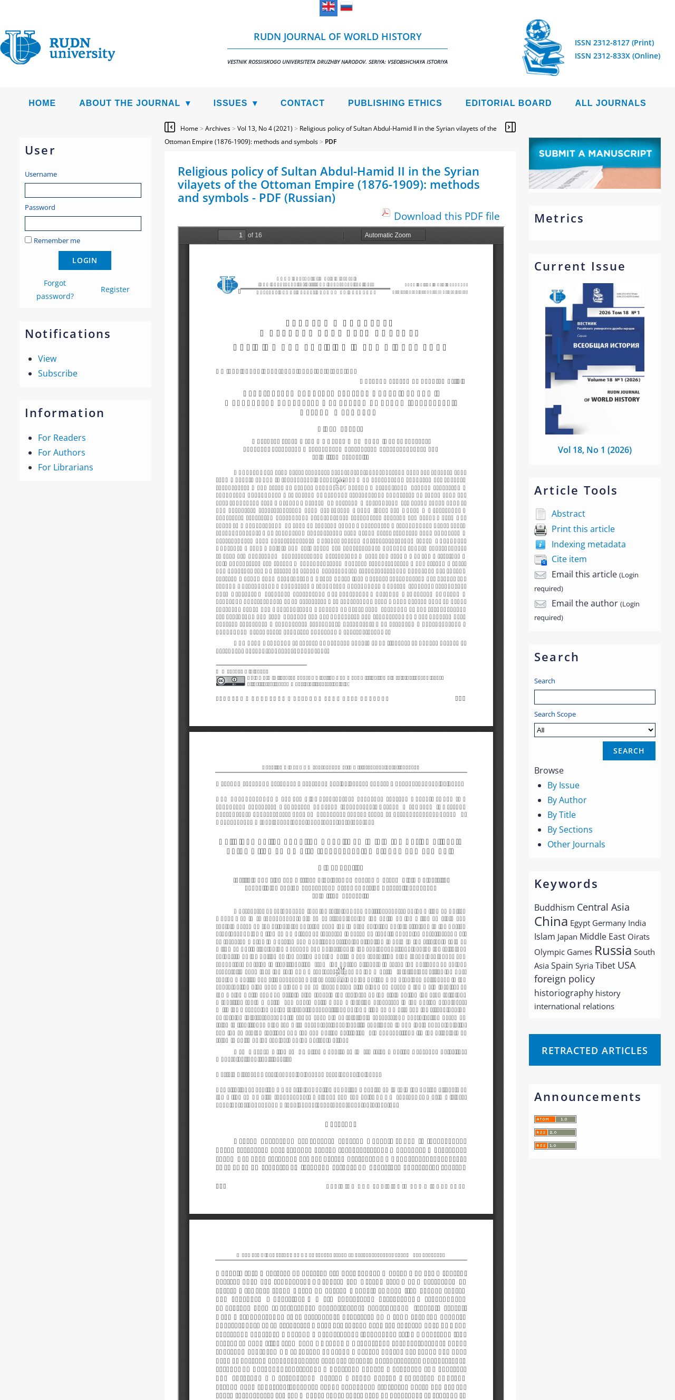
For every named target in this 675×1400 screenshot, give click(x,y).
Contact (303, 103)
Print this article (583, 529)
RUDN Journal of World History (337, 47)
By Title (561, 814)
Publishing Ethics (395, 103)
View (47, 358)
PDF (330, 141)
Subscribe (58, 373)
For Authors (61, 452)
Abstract (568, 513)
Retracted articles (595, 1050)
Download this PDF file (447, 216)
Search (544, 680)
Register (115, 289)
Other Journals (576, 844)
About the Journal (129, 103)
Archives (217, 128)
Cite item (569, 559)
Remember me (57, 240)
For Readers (62, 437)
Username (41, 174)
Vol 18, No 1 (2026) (595, 450)
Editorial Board (509, 103)
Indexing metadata (589, 544)
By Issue (563, 785)
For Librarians (65, 467)
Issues (231, 103)
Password (40, 207)
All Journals (611, 103)
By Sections (570, 829)
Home (42, 103)
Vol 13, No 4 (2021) (265, 128)
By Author (567, 800)
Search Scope (594, 723)
